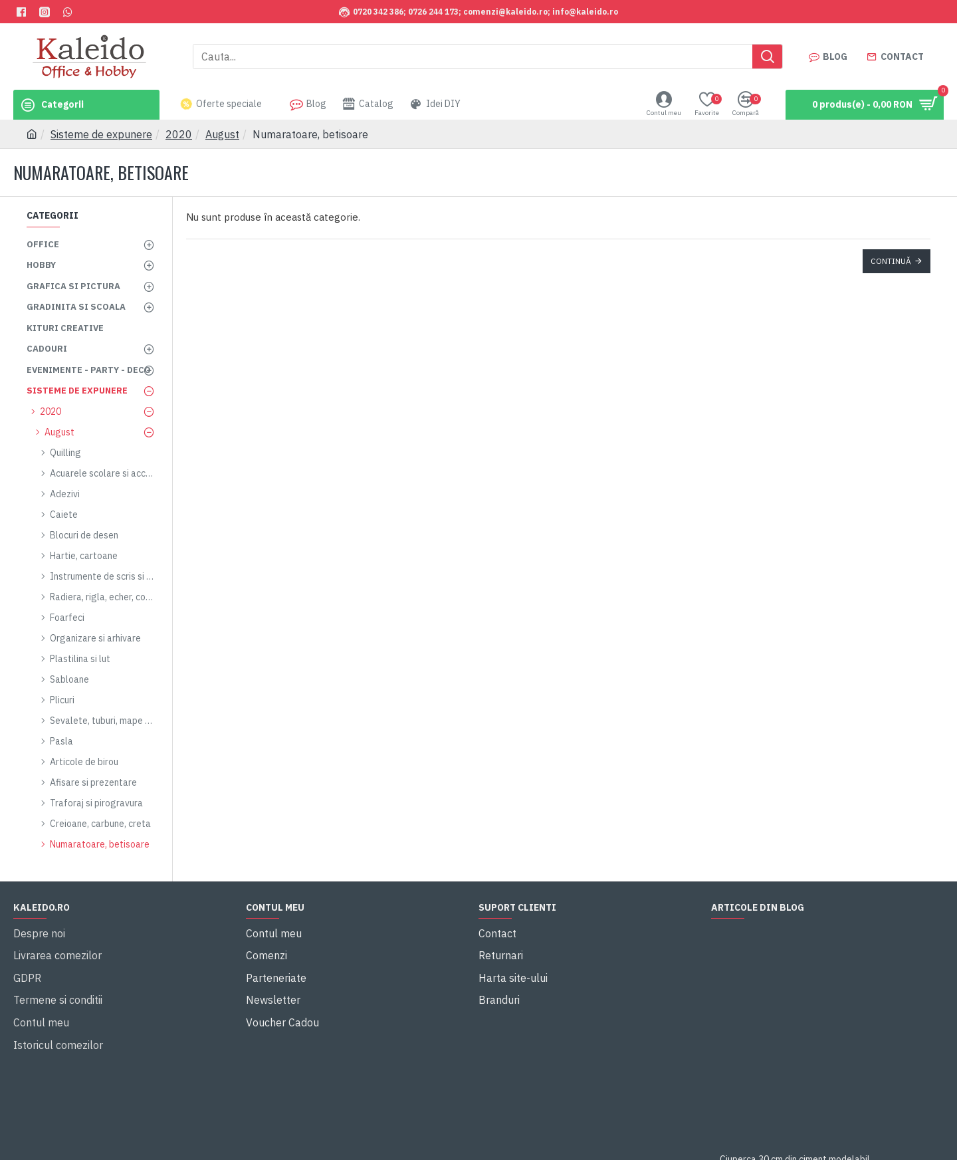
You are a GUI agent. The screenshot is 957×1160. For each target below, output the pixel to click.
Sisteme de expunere (101, 134)
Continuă (891, 261)
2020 (178, 134)
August (222, 134)
